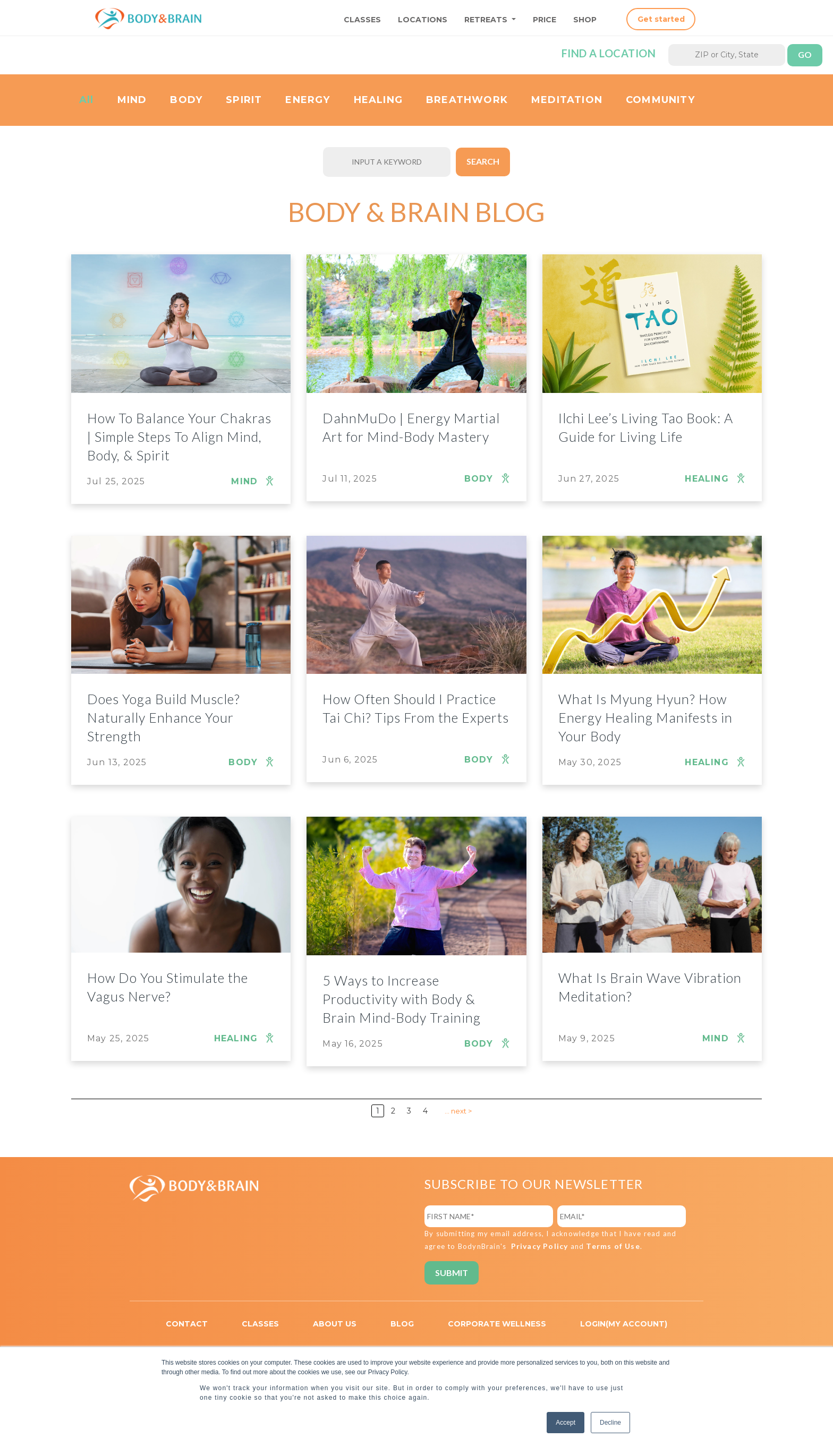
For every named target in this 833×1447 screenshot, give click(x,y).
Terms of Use (613, 1246)
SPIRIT (244, 100)
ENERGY (307, 100)
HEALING (378, 100)
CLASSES (362, 19)
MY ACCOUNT (636, 1324)
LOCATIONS (422, 19)
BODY (186, 100)
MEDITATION (566, 100)
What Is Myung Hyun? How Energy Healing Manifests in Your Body (645, 717)
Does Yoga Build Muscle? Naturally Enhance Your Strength (163, 717)
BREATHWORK (467, 100)
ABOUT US (334, 1324)
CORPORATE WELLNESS (497, 1324)
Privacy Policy (539, 1246)
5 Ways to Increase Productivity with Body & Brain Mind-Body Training (401, 998)
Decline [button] (610, 1422)
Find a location (609, 53)
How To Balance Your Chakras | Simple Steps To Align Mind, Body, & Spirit (179, 436)
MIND (132, 100)
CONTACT (187, 1324)
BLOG (402, 1324)
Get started (661, 19)
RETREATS (486, 19)
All (86, 100)
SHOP (585, 19)
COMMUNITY (660, 100)
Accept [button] (565, 1422)
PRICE (544, 19)
